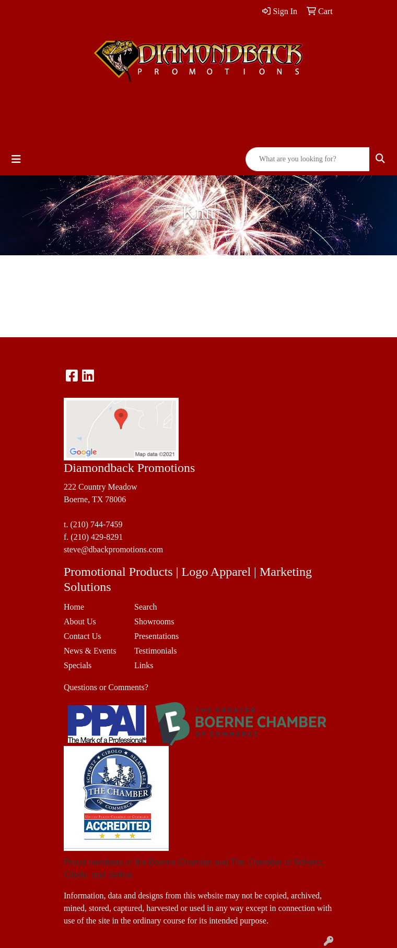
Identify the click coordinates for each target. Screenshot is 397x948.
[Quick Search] (308, 159)
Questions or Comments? (106, 687)
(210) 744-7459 (96, 524)
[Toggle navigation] (16, 159)
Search (145, 606)
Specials (77, 665)
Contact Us (82, 636)
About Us (80, 621)
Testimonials (155, 650)
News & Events (90, 650)
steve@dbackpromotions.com (113, 549)
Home (74, 606)
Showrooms (154, 621)
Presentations (156, 636)
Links (143, 665)
